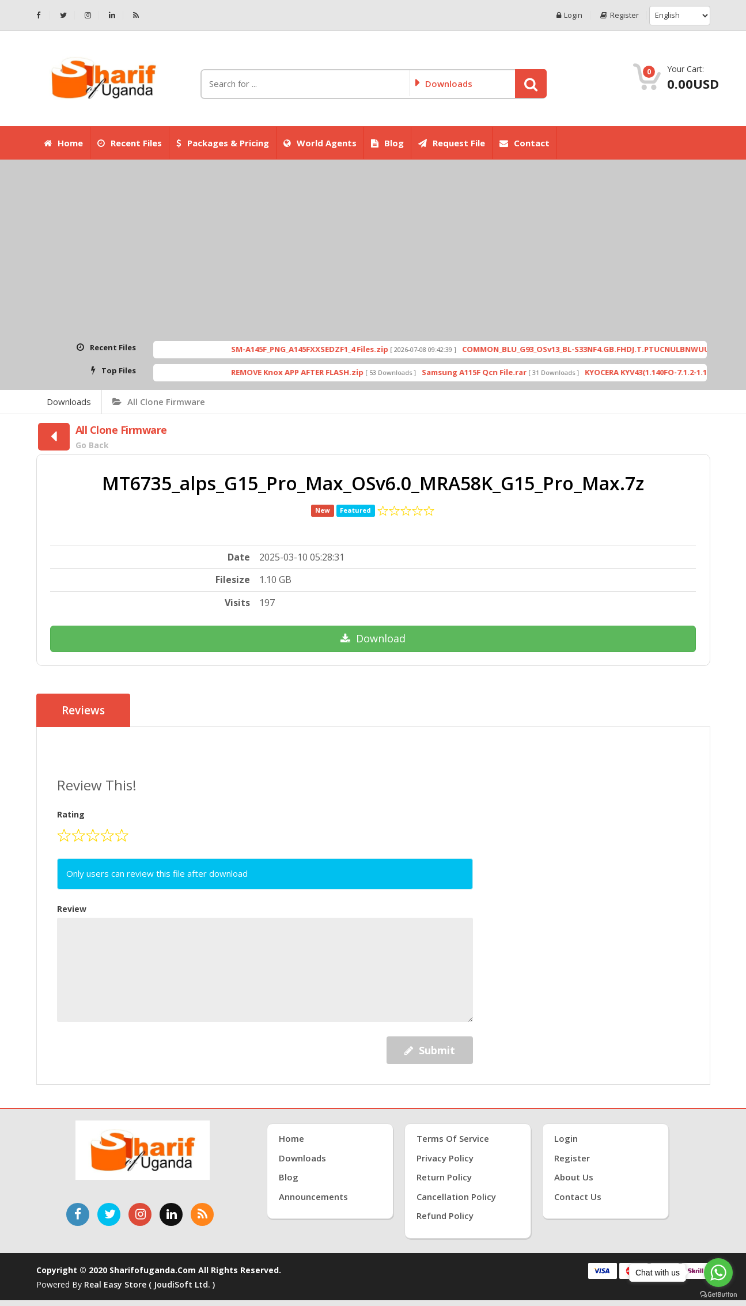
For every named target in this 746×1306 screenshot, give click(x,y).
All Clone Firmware (158, 401)
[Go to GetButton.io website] (718, 1294)
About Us (573, 1177)
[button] (531, 83)
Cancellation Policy (456, 1196)
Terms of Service (452, 1138)
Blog (387, 143)
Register (619, 15)
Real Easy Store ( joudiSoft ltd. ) (149, 1284)
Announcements (313, 1196)
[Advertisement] (373, 251)
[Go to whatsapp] (718, 1272)
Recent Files (129, 143)
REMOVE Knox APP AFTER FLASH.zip (332, 372)
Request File (451, 143)
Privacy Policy (445, 1158)
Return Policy (444, 1177)
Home (63, 143)
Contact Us (577, 1196)
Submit (429, 1050)
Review (71, 908)
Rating (71, 814)
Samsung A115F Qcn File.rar (508, 372)
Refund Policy (445, 1215)
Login (569, 15)
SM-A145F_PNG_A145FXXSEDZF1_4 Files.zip (344, 349)
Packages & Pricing (222, 143)
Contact (524, 143)
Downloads (69, 401)
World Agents (320, 143)
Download (373, 638)
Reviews (83, 710)
